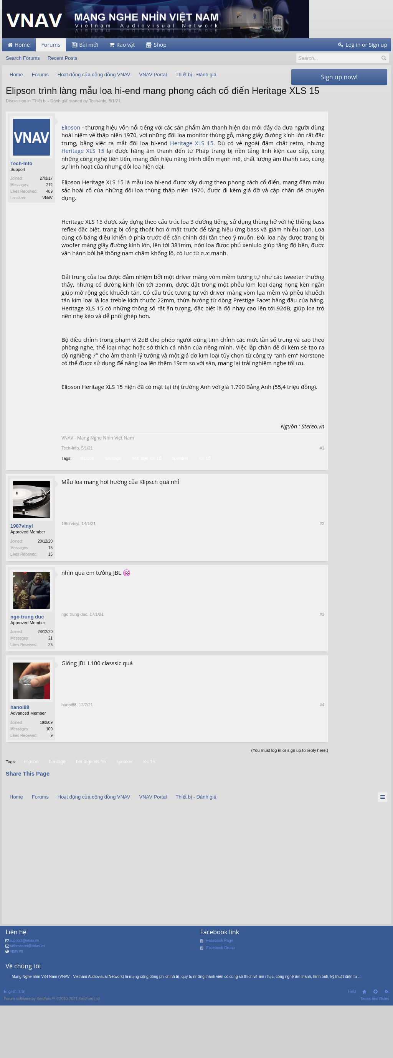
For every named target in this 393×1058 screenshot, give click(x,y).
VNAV (48, 211)
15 (50, 600)
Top (375, 1046)
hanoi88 (19, 761)
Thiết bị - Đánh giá (50, 113)
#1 (281, 500)
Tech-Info (97, 113)
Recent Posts (62, 58)
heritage (112, 510)
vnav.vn (16, 1006)
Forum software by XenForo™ (52, 1053)
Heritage (187, 163)
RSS (386, 1046)
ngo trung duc (27, 670)
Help (352, 1046)
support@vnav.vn (24, 995)
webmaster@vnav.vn (27, 1000)
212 (49, 198)
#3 (281, 698)
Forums (51, 44)
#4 (281, 789)
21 (50, 691)
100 (49, 783)
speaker (179, 510)
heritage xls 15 (146, 510)
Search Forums (23, 58)
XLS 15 (209, 163)
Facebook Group (220, 1002)
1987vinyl (21, 578)
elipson (86, 510)
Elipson (70, 140)
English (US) (14, 1046)
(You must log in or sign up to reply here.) (248, 804)
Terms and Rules (374, 1053)
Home (364, 1046)
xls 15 (204, 510)
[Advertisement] (339, 204)
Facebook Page (219, 995)
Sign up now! (339, 77)
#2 (281, 607)
